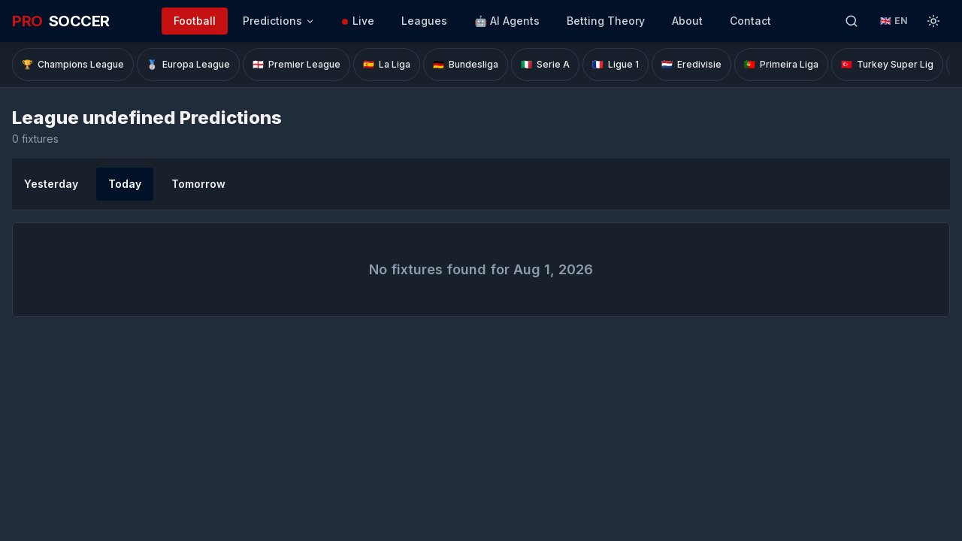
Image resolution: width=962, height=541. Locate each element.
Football (195, 20)
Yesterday (51, 183)
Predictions (279, 20)
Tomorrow (198, 183)
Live (358, 20)
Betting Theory (606, 20)
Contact (750, 20)
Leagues (424, 20)
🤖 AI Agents (507, 20)
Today (124, 183)
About (687, 20)
